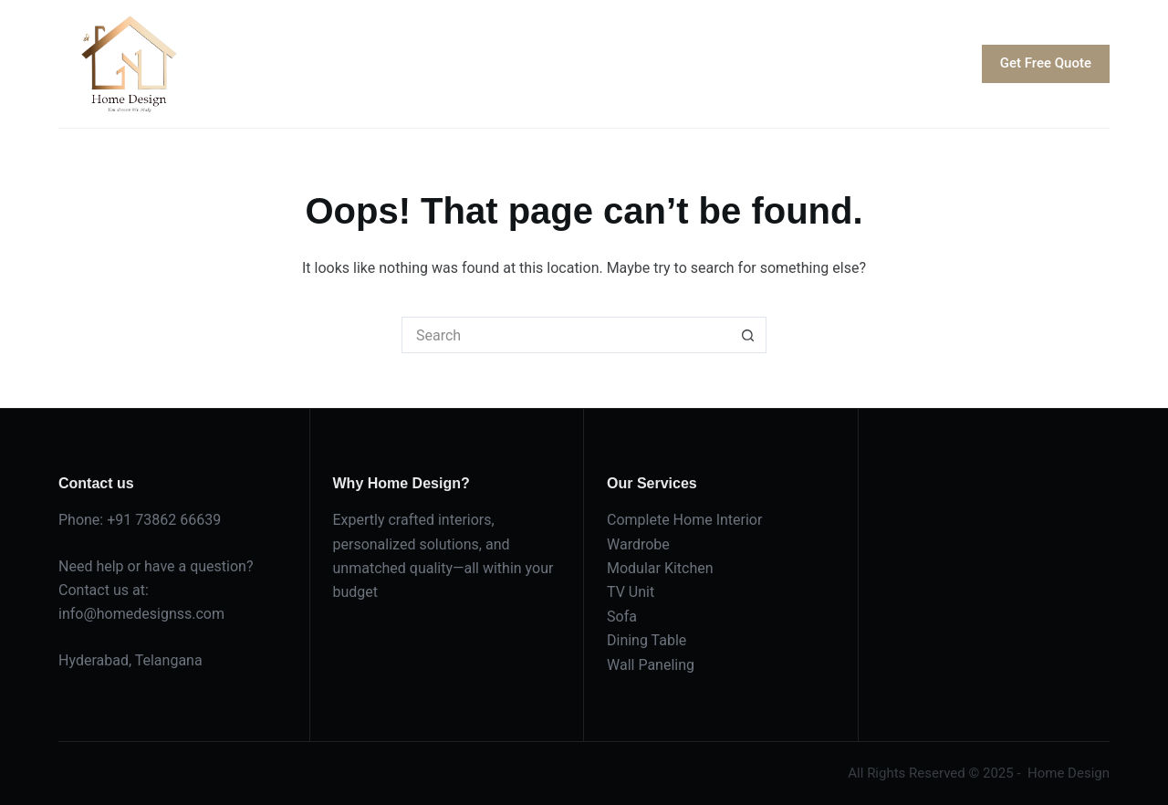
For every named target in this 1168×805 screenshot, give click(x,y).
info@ (77, 613)
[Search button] (748, 335)
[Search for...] (566, 335)
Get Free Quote (1045, 63)
